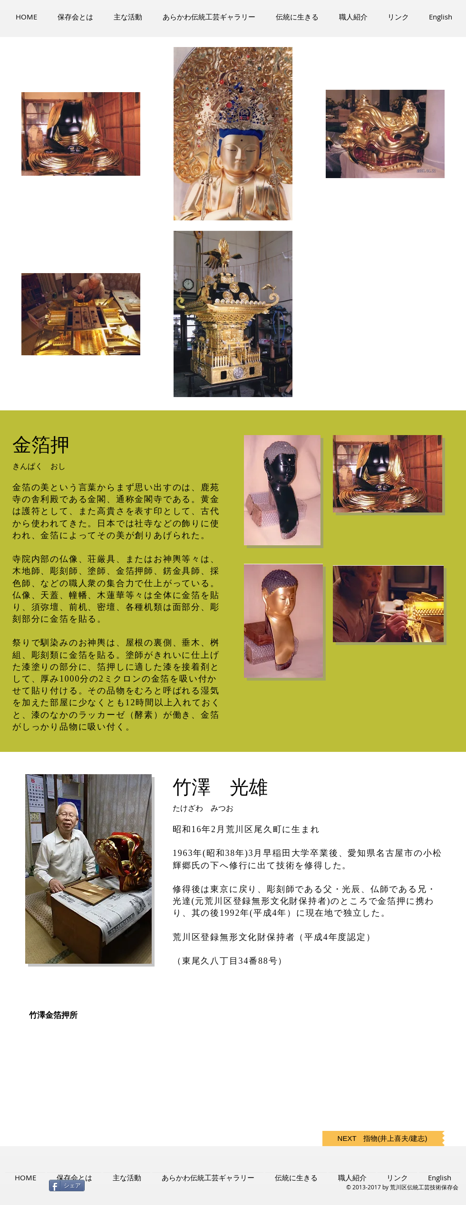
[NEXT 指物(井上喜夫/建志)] (382, 1138)
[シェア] (67, 1185)
